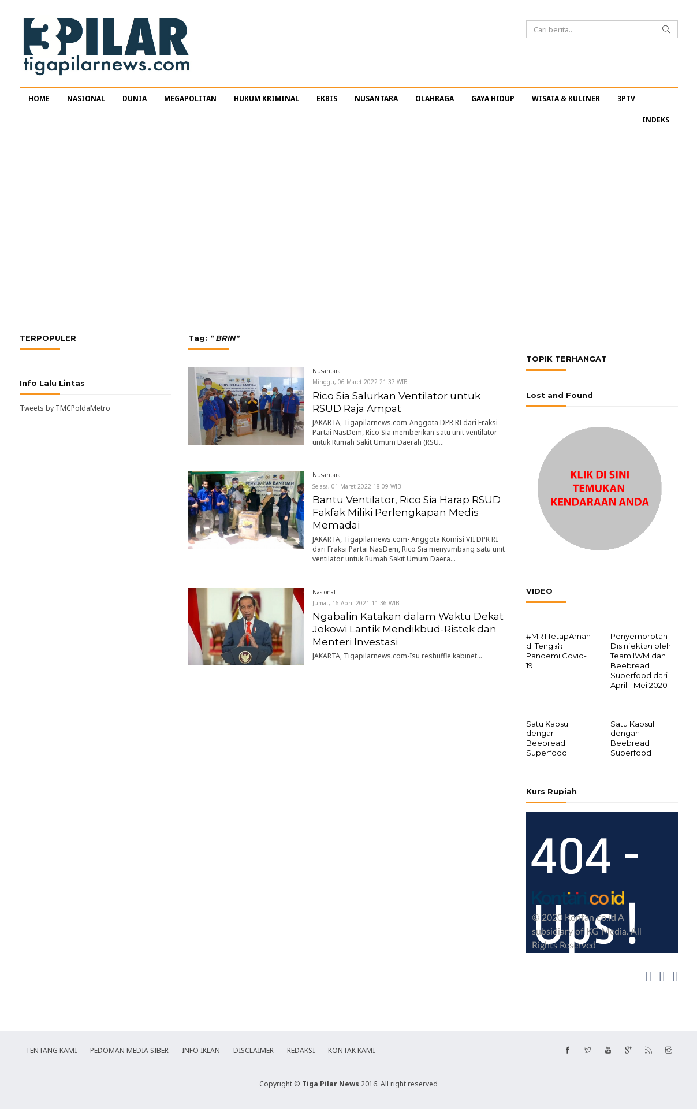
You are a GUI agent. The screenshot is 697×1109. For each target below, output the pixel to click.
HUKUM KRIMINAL (266, 98)
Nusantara (326, 371)
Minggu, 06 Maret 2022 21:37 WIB (360, 382)
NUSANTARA (376, 98)
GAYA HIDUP (493, 98)
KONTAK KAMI (351, 1049)
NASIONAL (86, 98)
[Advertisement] (348, 232)
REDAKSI (301, 1049)
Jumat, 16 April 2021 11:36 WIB (356, 603)
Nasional (324, 592)
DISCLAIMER (253, 1049)
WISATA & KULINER (566, 98)
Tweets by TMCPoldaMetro (65, 408)
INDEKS (655, 120)
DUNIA (134, 98)
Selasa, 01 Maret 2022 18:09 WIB (356, 486)
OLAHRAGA (434, 98)
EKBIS (326, 98)
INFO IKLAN (201, 1049)
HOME (39, 98)
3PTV (626, 98)
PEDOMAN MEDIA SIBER (129, 1049)
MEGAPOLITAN (190, 98)
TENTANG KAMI (51, 1049)
